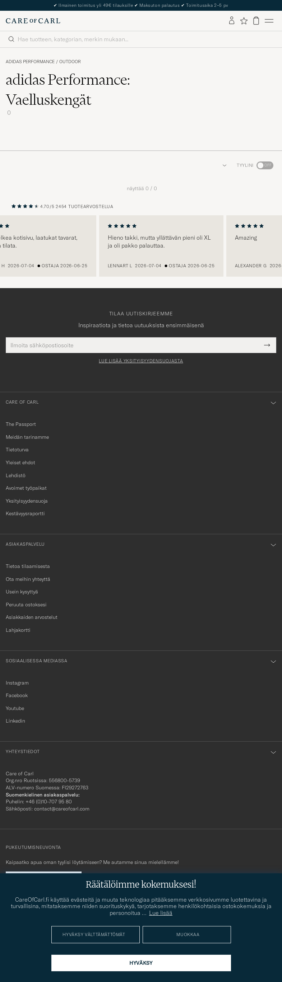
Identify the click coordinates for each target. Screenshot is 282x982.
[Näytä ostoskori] (256, 21)
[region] (141, 246)
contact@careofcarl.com (61, 808)
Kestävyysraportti (25, 513)
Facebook (17, 695)
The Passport (21, 424)
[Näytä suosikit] (244, 20)
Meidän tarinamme (27, 437)
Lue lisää (160, 913)
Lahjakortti (18, 630)
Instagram (17, 683)
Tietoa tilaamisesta (28, 566)
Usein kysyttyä (22, 591)
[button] (223, 165)
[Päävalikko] (269, 21)
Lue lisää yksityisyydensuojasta (141, 361)
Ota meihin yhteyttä (28, 579)
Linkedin (15, 721)
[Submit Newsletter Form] (267, 345)
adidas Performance (30, 61)
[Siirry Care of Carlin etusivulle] (33, 21)
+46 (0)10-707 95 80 (49, 801)
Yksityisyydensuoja (27, 501)
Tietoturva (17, 449)
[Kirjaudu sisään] (231, 21)
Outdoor (70, 61)
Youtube (15, 708)
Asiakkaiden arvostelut (31, 617)
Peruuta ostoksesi (26, 604)
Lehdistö (16, 475)
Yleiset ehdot (20, 462)
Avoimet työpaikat (26, 488)
